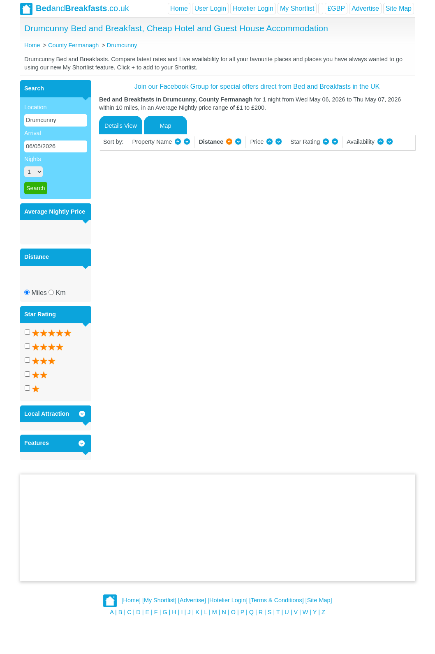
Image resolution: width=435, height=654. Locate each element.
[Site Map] (318, 600)
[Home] (131, 600)
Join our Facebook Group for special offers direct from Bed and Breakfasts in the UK (256, 86)
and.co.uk (74, 9)
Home (179, 8)
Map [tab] (165, 125)
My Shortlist (297, 8)
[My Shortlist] (159, 600)
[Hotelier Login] (228, 600)
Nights (32, 159)
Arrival (32, 133)
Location (35, 107)
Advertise (365, 8)
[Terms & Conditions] (276, 600)
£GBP (336, 8)
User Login (210, 8)
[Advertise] (192, 600)
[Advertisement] (217, 528)
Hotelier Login (253, 8)
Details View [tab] (120, 125)
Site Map (399, 8)
